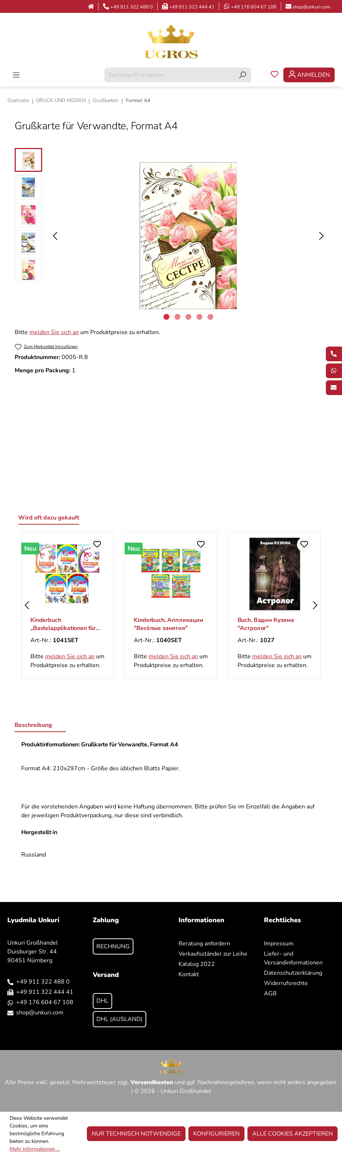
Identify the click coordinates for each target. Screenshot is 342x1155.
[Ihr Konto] (309, 75)
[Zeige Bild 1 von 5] (166, 317)
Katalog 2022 (197, 964)
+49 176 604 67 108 (253, 7)
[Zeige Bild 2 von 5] (177, 317)
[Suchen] (242, 75)
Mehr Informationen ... (35, 1148)
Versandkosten (151, 1082)
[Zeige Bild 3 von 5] (188, 317)
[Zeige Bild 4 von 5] (199, 317)
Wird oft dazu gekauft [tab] (48, 518)
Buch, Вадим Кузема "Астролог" (266, 624)
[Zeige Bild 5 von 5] (210, 317)
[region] (171, 235)
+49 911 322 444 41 (191, 7)
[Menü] (16, 75)
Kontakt (189, 974)
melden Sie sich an (54, 332)
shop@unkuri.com (311, 7)
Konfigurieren (216, 1134)
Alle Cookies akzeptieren (292, 1134)
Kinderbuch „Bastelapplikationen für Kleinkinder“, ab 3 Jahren (63, 624)
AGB (270, 993)
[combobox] (169, 75)
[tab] (40, 725)
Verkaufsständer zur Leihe (213, 954)
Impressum (279, 943)
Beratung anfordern (204, 943)
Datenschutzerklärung (293, 973)
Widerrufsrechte (286, 983)
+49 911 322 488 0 (131, 7)
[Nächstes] (321, 236)
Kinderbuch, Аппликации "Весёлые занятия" (168, 624)
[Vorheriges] (54, 236)
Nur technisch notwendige (136, 1134)
